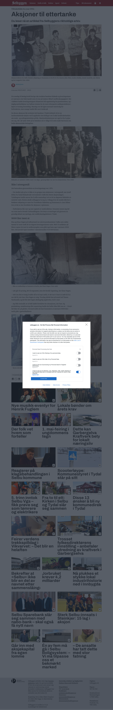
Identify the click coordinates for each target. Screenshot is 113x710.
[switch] (78, 353)
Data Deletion (46, 385)
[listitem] (56, 349)
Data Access (56, 385)
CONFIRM (43, 378)
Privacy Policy (66, 385)
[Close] (87, 325)
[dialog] (56, 355)
